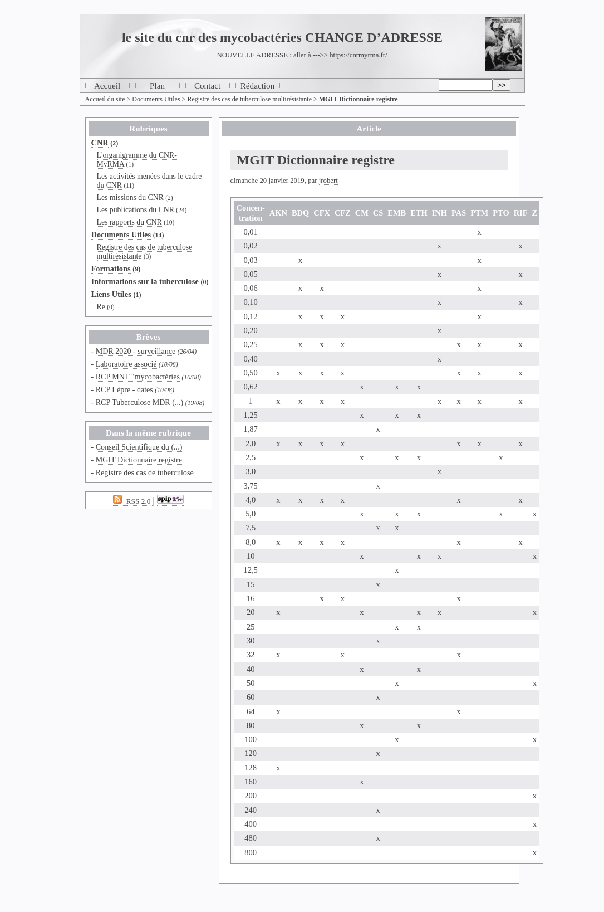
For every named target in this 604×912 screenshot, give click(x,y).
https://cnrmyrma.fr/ (358, 55)
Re (101, 307)
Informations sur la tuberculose (145, 281)
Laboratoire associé (126, 363)
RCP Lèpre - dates (124, 389)
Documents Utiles (156, 99)
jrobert (328, 180)
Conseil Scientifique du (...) (139, 446)
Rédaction (257, 85)
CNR (100, 142)
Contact (207, 85)
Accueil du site (105, 99)
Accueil (107, 85)
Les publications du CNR (135, 210)
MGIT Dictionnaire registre (139, 459)
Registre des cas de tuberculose (145, 472)
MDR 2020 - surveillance (136, 351)
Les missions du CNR (130, 197)
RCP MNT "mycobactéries (138, 376)
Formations (111, 268)
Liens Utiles (111, 294)
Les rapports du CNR (129, 222)
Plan (157, 85)
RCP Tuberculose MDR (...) (140, 402)
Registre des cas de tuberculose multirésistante (249, 99)
